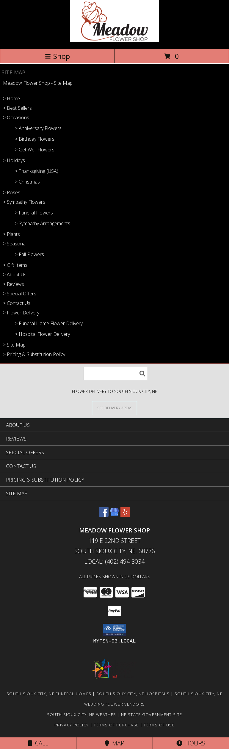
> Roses (11, 192)
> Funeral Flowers (34, 212)
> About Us (14, 274)
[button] (114, 630)
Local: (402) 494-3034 (114, 561)
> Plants (11, 234)
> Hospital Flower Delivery (42, 334)
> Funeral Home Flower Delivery (49, 323)
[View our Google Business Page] (114, 514)
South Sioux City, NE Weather (81, 714)
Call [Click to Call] (38, 743)
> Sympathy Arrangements (42, 223)
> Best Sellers (17, 108)
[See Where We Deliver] (114, 407)
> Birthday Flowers (34, 139)
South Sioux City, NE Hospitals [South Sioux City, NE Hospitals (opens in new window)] (133, 693)
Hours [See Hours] (190, 743)
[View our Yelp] (125, 514)
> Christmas (27, 181)
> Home (11, 98)
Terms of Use (159, 725)
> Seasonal (14, 243)
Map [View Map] (114, 743)
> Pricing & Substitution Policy (34, 354)
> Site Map (14, 344)
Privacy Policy (71, 725)
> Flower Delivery (21, 312)
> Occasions (16, 117)
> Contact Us (16, 303)
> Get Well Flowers (34, 149)
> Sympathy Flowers (24, 202)
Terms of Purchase (116, 725)
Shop (57, 56)
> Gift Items (15, 265)
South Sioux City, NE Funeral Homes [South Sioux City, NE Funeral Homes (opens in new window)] (49, 693)
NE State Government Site (151, 714)
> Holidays (14, 160)
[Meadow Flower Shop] (114, 40)
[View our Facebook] (104, 514)
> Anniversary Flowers (38, 128)
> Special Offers (19, 293)
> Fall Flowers (29, 254)
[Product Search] (116, 373)
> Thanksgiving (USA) (36, 171)
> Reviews (13, 284)
